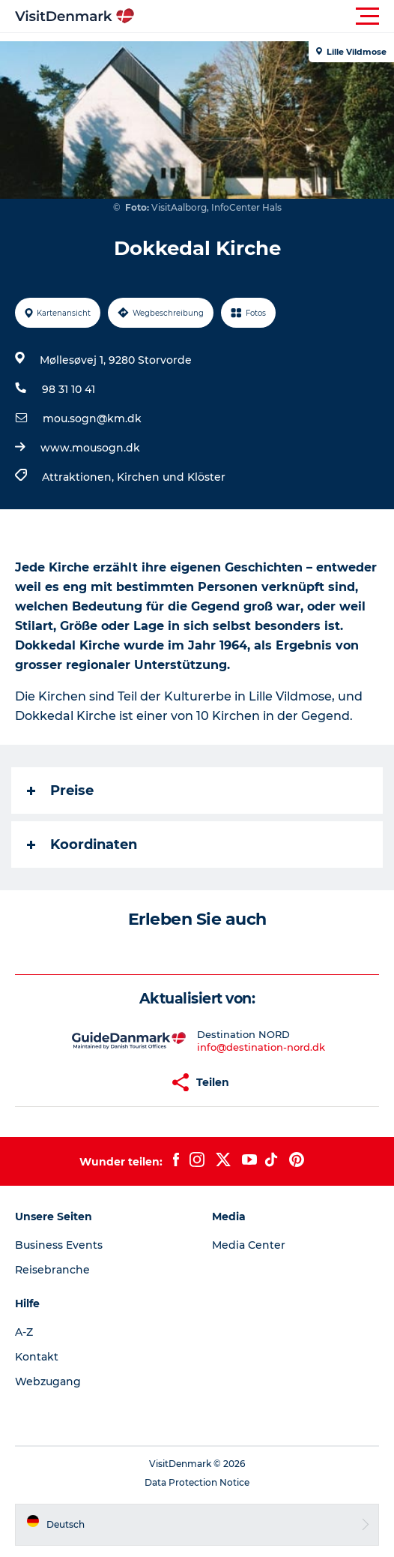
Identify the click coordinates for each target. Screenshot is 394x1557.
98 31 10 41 (68, 389)
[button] (264, 17)
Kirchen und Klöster (171, 477)
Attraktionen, (79, 477)
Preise (60, 790)
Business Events (59, 1245)
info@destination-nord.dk (261, 1047)
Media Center (248, 1245)
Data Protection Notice (197, 1482)
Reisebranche (52, 1269)
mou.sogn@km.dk (92, 418)
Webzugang (48, 1381)
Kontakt (36, 1357)
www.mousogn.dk (90, 447)
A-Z (24, 1332)
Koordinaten (82, 844)
